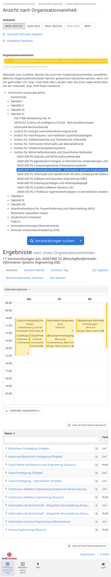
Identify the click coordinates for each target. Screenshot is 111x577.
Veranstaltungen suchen (52, 240)
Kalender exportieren (22, 410)
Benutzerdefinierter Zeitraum (24, 278)
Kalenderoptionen (16, 289)
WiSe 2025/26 (53, 26)
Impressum (88, 554)
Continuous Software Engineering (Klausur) (36, 497)
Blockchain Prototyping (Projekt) (65, 335)
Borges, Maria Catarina (58, 345)
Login (103, 565)
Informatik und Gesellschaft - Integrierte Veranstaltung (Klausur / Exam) (54, 513)
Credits (104, 554)
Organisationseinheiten (18, 55)
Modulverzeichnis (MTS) (22, 568)
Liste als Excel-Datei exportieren (87, 425)
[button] (42, 330)
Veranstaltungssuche (51, 3)
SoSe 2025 (33, 26)
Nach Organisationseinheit (81, 3)
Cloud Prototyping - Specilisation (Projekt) (34, 481)
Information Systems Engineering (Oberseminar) (39, 521)
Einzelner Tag (59, 270)
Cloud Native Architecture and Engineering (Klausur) (42, 464)
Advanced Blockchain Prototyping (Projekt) (35, 456)
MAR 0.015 (69, 342)
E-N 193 (38, 327)
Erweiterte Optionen (18, 41)
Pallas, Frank (40, 330)
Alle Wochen (58, 278)
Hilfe (37, 565)
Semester (9, 20)
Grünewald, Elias (25, 330)
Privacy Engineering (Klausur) (27, 529)
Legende (100, 270)
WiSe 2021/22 (14, 26)
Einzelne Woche (34, 270)
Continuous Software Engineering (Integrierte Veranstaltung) (47, 489)
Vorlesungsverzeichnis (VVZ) (19, 3)
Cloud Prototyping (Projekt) (32, 320)
